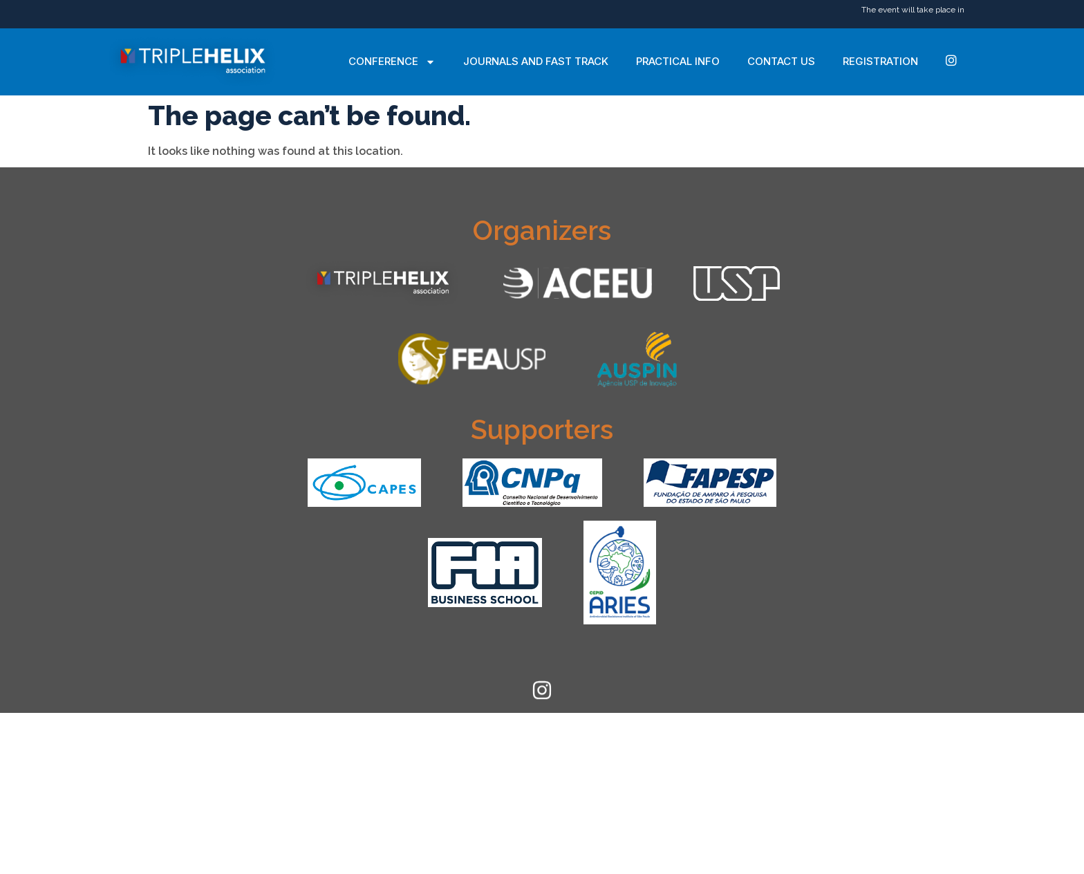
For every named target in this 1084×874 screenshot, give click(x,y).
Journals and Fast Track (535, 61)
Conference (392, 62)
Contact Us (781, 61)
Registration (880, 61)
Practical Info (678, 61)
